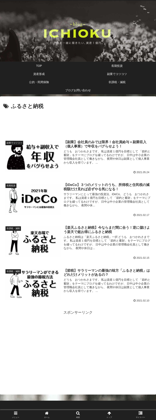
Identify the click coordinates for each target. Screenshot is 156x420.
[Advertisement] (78, 122)
